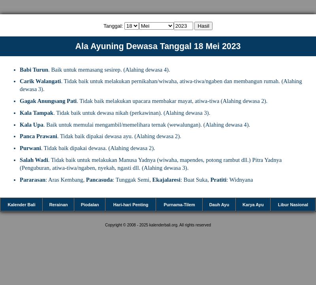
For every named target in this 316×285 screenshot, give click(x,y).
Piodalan (90, 204)
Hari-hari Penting (131, 204)
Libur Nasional (293, 204)
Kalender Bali (21, 204)
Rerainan (58, 204)
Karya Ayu (253, 204)
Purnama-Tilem (179, 204)
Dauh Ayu (219, 204)
